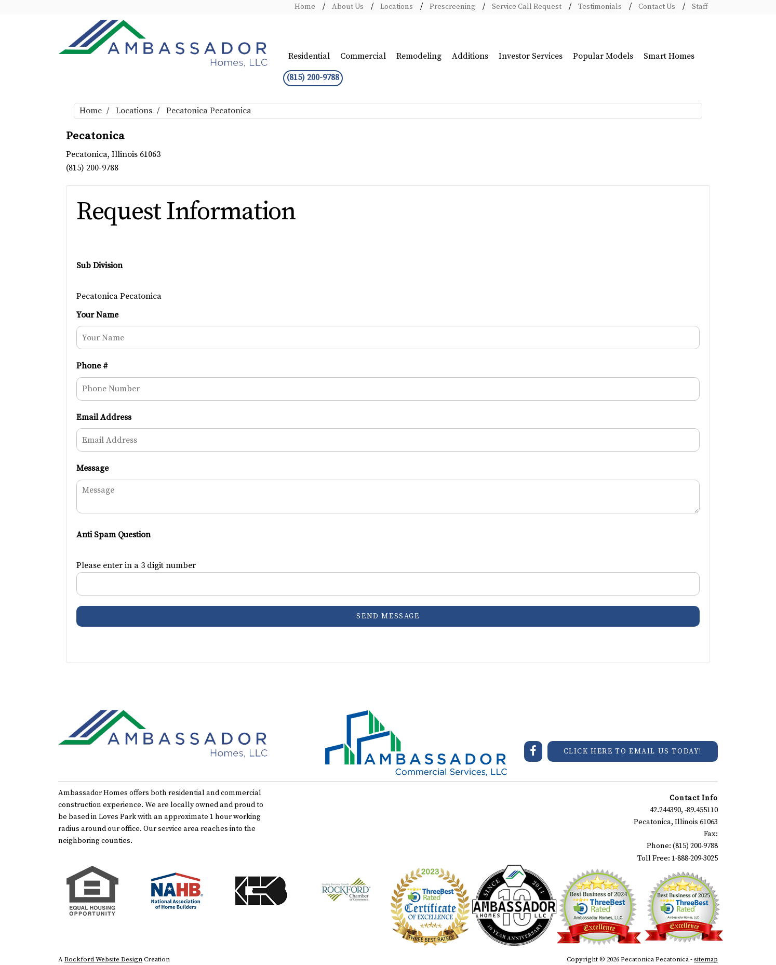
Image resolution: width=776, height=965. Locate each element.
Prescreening (451, 6)
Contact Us (656, 6)
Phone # (92, 366)
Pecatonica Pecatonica (208, 110)
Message (92, 468)
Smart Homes (669, 56)
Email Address (103, 417)
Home (305, 6)
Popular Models (603, 56)
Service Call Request (525, 6)
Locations (396, 6)
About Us (347, 6)
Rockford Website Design (103, 959)
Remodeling (418, 56)
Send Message (387, 616)
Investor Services (531, 56)
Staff (698, 6)
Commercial (363, 56)
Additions (470, 56)
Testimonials (599, 6)
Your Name (97, 315)
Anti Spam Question (113, 535)
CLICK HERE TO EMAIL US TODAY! (633, 751)
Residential (309, 56)
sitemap (706, 959)
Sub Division (99, 265)
